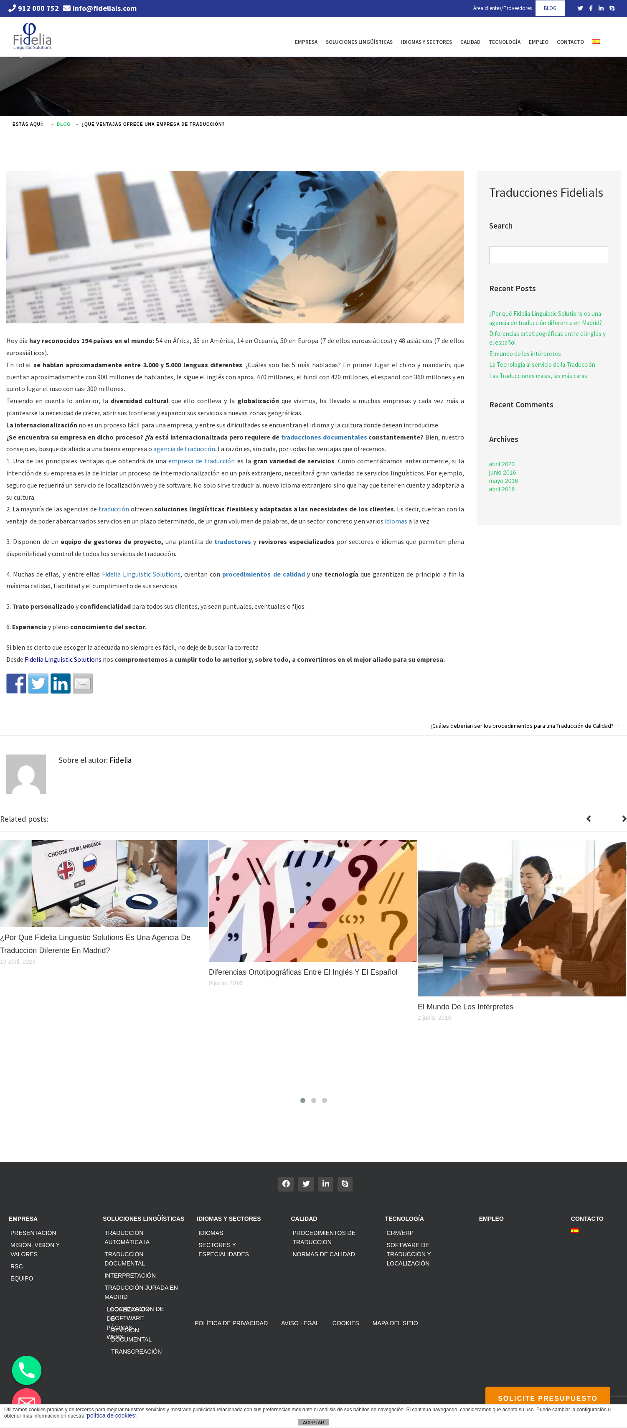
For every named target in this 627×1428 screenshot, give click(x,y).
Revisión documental (131, 1335)
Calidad (470, 42)
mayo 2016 (503, 481)
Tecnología (504, 42)
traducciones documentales (324, 437)
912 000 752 (33, 8)
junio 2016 (502, 472)
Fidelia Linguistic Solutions (141, 574)
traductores (232, 541)
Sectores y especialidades (223, 1250)
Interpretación (130, 1275)
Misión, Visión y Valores (35, 1250)
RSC (16, 1266)
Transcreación (136, 1351)
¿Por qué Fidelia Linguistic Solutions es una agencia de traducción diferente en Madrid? (545, 318)
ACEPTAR (313, 1422)
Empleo (538, 42)
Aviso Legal (300, 1323)
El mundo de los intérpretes (525, 354)
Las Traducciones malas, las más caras (538, 376)
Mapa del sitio (395, 1323)
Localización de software (137, 1313)
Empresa (306, 42)
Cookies (346, 1323)
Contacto (570, 42)
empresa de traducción (201, 461)
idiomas (396, 521)
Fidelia (120, 760)
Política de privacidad (231, 1323)
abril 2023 (502, 464)
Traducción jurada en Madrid (141, 1292)
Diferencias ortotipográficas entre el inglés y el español (547, 338)
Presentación (33, 1233)
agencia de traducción (184, 449)
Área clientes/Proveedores (502, 8)
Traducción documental (124, 1259)
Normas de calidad (323, 1254)
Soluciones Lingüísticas (359, 42)
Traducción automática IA (127, 1237)
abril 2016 (502, 489)
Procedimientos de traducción (323, 1237)
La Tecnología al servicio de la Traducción (542, 364)
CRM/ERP (400, 1233)
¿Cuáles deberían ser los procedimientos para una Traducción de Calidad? (525, 725)
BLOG (550, 8)
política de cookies (111, 1415)
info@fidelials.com (100, 8)
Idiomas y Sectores (426, 42)
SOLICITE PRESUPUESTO (548, 1398)
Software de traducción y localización (409, 1254)
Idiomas (210, 1233)
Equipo (21, 1278)
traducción (114, 509)
